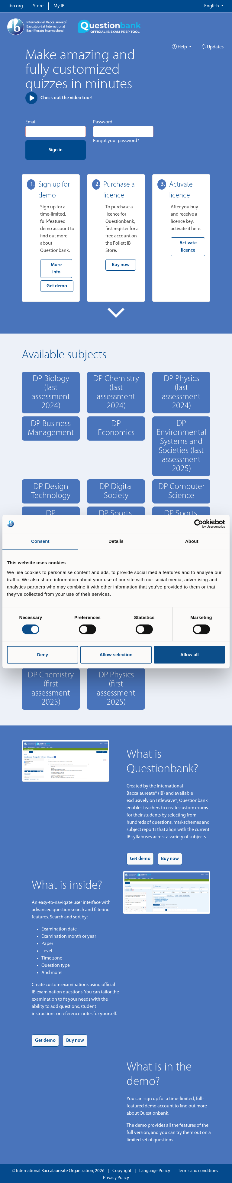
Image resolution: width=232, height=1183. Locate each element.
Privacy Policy (116, 1178)
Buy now (121, 264)
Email (31, 122)
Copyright (121, 1171)
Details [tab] (116, 541)
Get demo (57, 286)
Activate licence (188, 247)
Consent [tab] (40, 541)
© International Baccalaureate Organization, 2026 (58, 1171)
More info (56, 268)
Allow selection (115, 654)
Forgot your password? (116, 141)
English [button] (212, 6)
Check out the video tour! (58, 98)
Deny (42, 654)
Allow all (189, 654)
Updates (212, 47)
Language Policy (154, 1171)
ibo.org (15, 6)
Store (38, 6)
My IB (59, 6)
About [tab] (191, 541)
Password (102, 122)
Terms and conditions (198, 1171)
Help (180, 47)
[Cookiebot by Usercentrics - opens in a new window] (198, 523)
